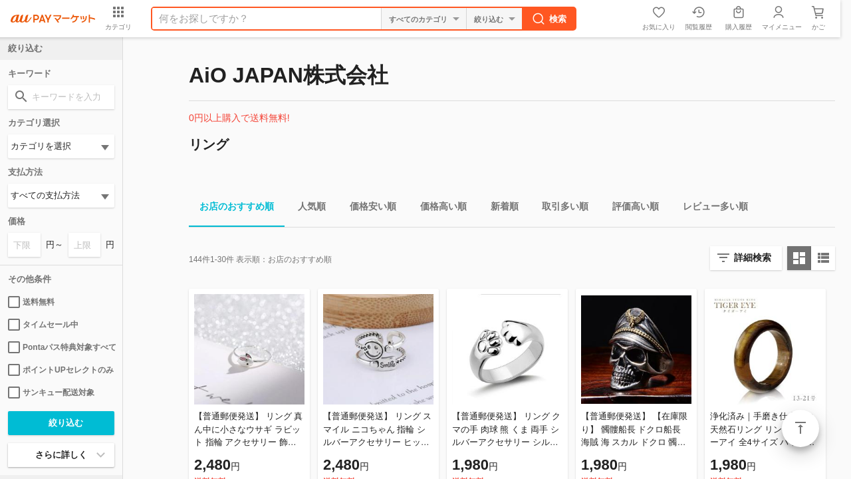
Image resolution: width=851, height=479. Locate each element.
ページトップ (800, 428)
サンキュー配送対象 (51, 393)
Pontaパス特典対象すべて (61, 347)
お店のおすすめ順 (231, 208)
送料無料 (31, 302)
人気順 (306, 208)
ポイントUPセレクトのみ (61, 370)
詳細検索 (752, 257)
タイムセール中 (43, 325)
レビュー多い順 (710, 208)
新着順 (499, 208)
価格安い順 (367, 208)
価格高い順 (438, 208)
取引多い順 (559, 208)
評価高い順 (630, 208)
